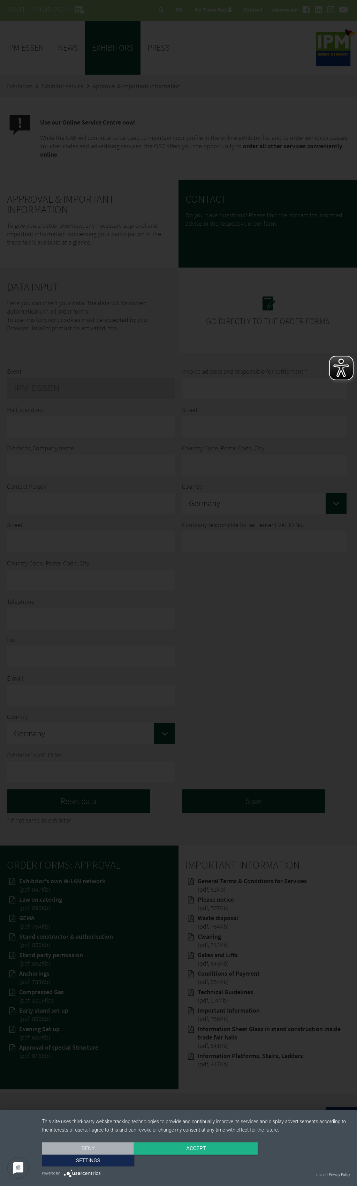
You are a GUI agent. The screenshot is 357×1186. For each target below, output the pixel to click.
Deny (88, 1160)
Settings (304, 1160)
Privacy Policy (339, 1175)
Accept (196, 1160)
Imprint (321, 1175)
